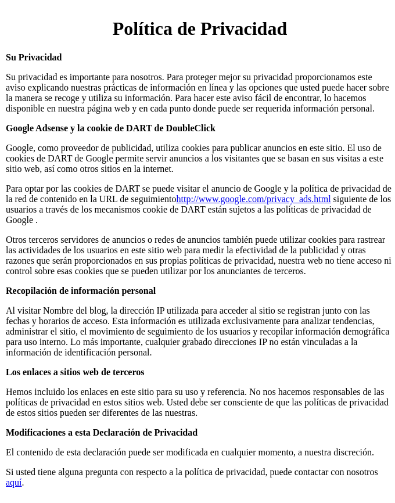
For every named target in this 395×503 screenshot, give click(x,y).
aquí (14, 482)
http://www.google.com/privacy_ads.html (254, 199)
